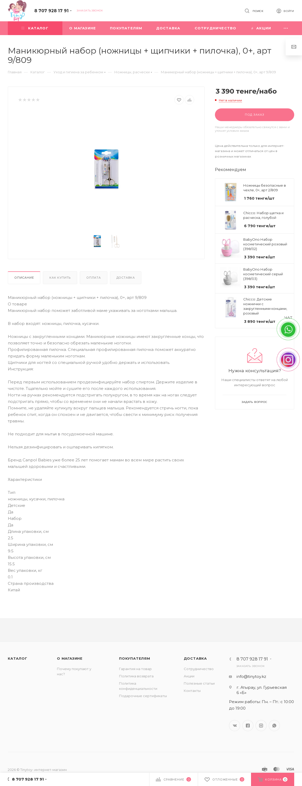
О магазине (70, 658)
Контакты (192, 691)
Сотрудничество (199, 669)
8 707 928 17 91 (51, 10)
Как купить (60, 277)
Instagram (261, 725)
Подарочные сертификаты (143, 696)
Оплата (93, 277)
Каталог (17, 658)
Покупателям (134, 658)
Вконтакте (234, 725)
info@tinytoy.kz (251, 676)
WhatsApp (274, 725)
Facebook (247, 725)
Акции (189, 676)
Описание (24, 277)
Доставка (125, 277)
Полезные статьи (199, 683)
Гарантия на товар (135, 669)
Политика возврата (136, 676)
